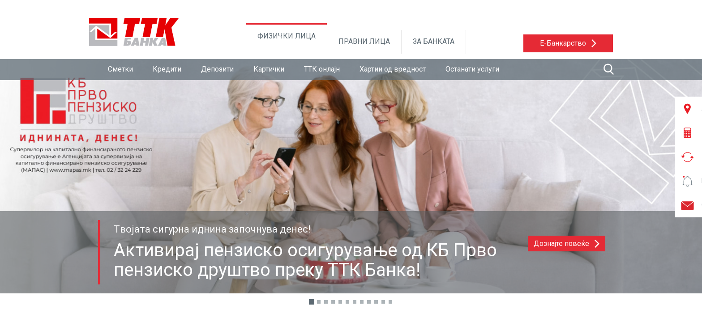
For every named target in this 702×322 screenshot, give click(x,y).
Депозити (217, 69)
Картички (268, 69)
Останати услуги (472, 69)
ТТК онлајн (322, 69)
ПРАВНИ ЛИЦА (364, 41)
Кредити (167, 69)
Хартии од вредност (393, 69)
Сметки (120, 69)
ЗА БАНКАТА (433, 41)
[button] (568, 43)
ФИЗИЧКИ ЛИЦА (286, 36)
